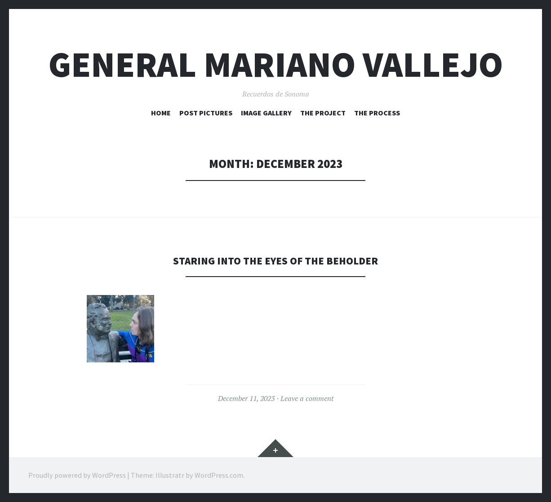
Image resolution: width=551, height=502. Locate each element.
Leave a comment (306, 398)
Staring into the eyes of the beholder (275, 260)
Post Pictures (205, 112)
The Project (323, 112)
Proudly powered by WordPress (77, 475)
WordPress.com (219, 475)
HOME (161, 112)
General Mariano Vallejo (276, 64)
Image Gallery (266, 112)
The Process (377, 112)
